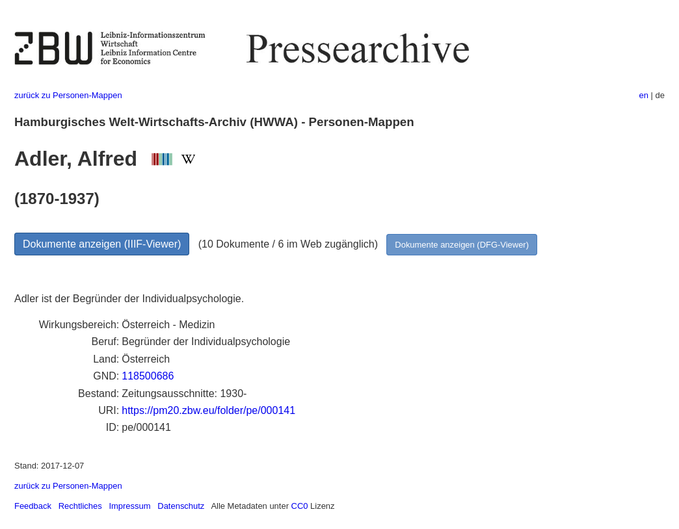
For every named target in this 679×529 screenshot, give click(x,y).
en (643, 95)
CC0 (299, 506)
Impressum (129, 506)
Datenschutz (180, 506)
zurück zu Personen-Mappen (68, 95)
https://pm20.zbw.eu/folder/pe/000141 (208, 410)
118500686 (148, 375)
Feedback (32, 506)
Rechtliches (80, 506)
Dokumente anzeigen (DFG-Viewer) (462, 245)
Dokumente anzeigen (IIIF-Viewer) (102, 244)
